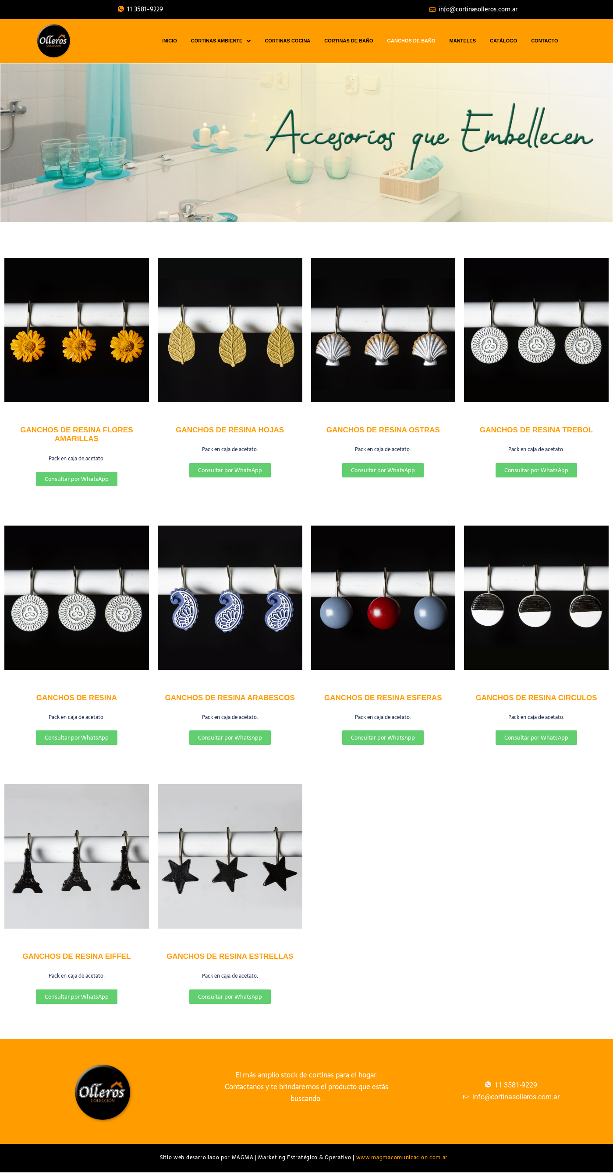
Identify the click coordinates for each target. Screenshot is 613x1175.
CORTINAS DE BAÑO (348, 40)
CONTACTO (544, 40)
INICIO (169, 40)
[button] (221, 41)
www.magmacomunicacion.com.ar (402, 1157)
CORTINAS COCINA (287, 40)
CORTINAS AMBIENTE (221, 41)
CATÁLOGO (503, 40)
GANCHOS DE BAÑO (411, 40)
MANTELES (463, 40)
